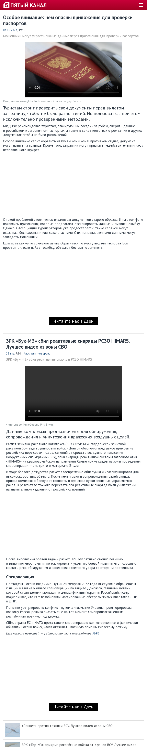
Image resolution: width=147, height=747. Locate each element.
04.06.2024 (10, 30)
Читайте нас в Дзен (73, 321)
